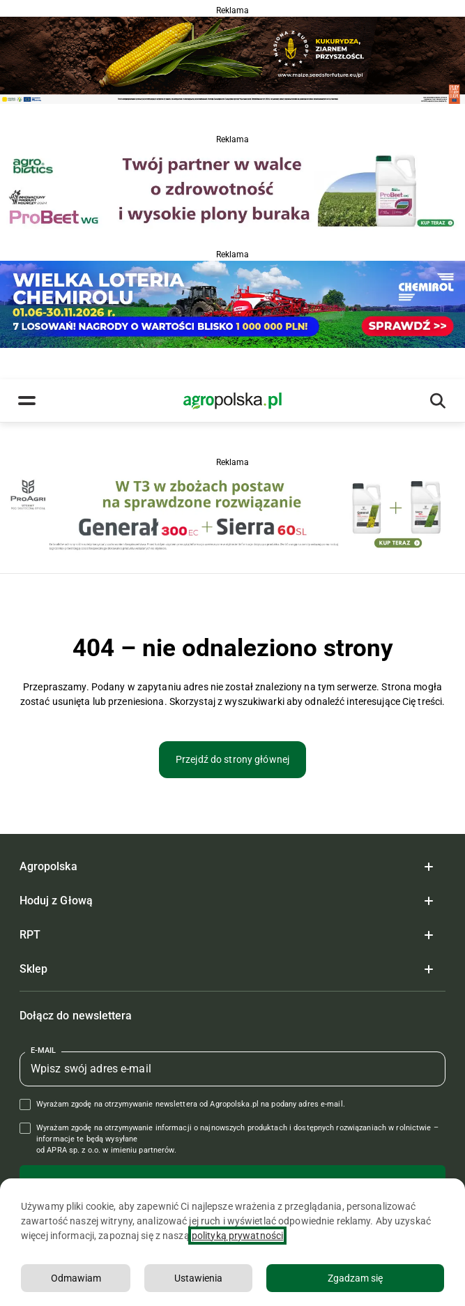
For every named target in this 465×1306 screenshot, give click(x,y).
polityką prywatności (237, 1235)
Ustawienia (198, 1278)
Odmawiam (76, 1278)
